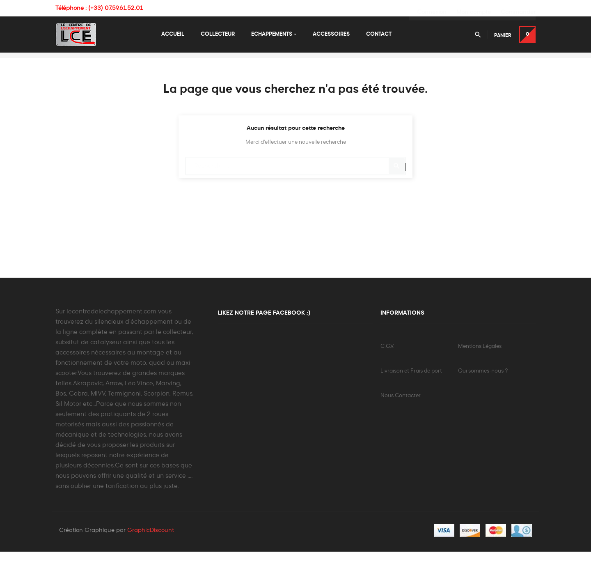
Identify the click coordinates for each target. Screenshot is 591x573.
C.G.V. (387, 367)
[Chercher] (295, 183)
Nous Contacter (400, 416)
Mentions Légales (480, 367)
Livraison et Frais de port (411, 392)
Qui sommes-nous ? (483, 392)
